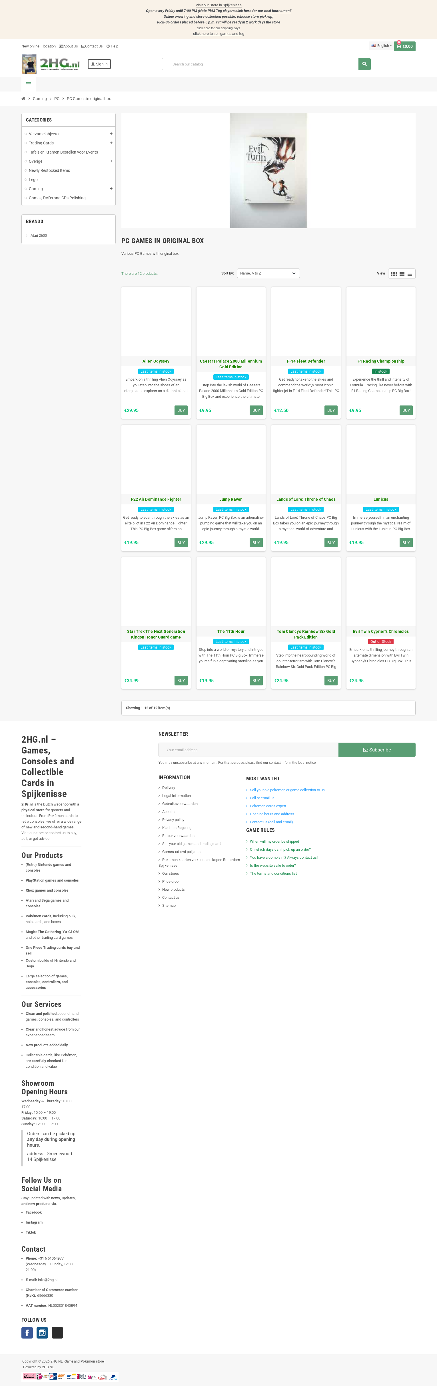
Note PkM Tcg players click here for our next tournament (245, 11)
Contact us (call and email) (271, 822)
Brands (34, 221)
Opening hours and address (272, 814)
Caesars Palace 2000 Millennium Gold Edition (231, 364)
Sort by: (227, 273)
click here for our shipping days (218, 28)
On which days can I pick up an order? (280, 849)
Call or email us (262, 798)
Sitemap (169, 905)
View (381, 273)
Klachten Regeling (176, 828)
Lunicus (381, 499)
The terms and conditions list (273, 873)
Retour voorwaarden (178, 836)
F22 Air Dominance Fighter (156, 499)
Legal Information (176, 796)
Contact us (171, 897)
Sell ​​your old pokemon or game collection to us (287, 790)
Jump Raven (231, 499)
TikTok (57, 1333)
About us (169, 812)
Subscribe (377, 750)
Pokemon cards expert (268, 806)
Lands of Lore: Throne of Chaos (306, 499)
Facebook (27, 1333)
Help (112, 46)
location (49, 46)
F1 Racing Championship (381, 361)
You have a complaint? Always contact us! (284, 857)
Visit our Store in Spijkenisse (219, 5)
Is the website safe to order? (273, 865)
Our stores (170, 873)
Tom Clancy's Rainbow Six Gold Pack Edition (306, 634)
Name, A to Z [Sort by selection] (250, 273)
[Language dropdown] (381, 45)
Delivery (168, 788)
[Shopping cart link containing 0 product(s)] (405, 46)
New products (173, 889)
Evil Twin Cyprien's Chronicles (381, 631)
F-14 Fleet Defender (306, 361)
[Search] (266, 64)
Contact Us (92, 46)
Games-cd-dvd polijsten (181, 852)
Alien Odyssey (156, 361)
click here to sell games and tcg (218, 33)
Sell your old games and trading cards (192, 844)
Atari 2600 (38, 235)
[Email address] (248, 750)
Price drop (170, 881)
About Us (68, 46)
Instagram (42, 1333)
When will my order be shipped (274, 841)
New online (30, 46)
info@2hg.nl (47, 1280)
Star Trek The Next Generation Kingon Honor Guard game (156, 634)
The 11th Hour (230, 631)
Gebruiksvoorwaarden (180, 804)
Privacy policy (173, 820)
